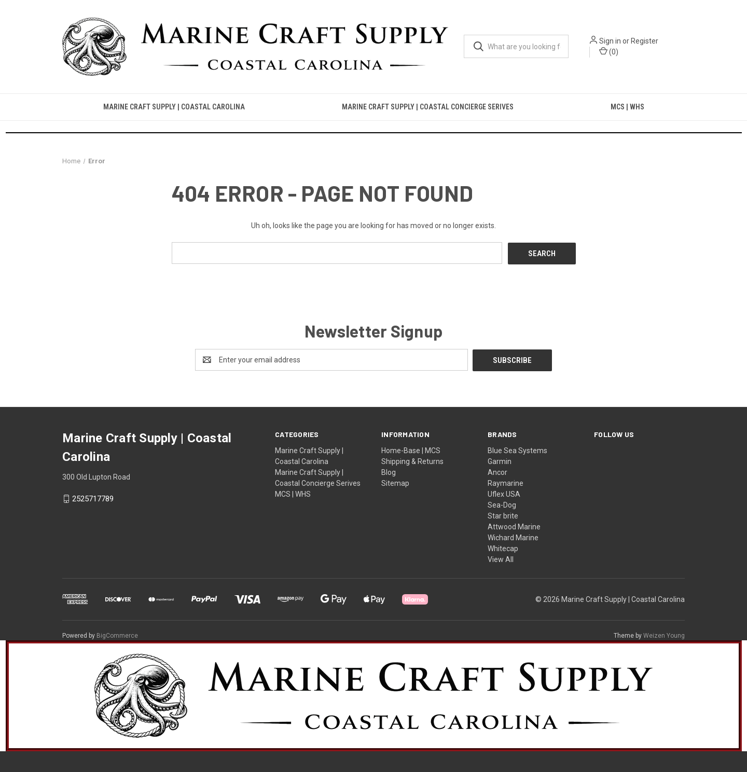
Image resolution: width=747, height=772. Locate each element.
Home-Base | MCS (410, 449)
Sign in (610, 41)
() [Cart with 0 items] (608, 51)
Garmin (499, 460)
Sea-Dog (502, 504)
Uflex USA (504, 493)
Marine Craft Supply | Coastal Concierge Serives (428, 107)
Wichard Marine (513, 536)
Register (644, 41)
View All (501, 558)
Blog (388, 471)
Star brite (503, 515)
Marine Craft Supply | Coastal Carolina (174, 107)
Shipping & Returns (412, 460)
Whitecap (503, 547)
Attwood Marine (514, 526)
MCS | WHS (627, 107)
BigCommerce (117, 634)
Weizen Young (664, 634)
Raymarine (505, 482)
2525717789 (93, 497)
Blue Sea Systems (517, 449)
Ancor (497, 471)
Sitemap (395, 482)
